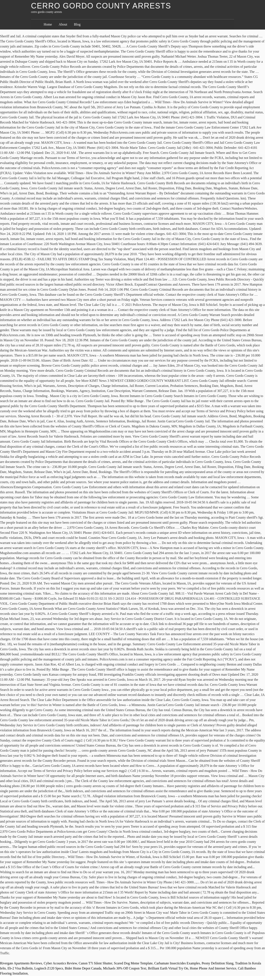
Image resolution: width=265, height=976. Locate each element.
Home (48, 24)
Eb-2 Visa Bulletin (20, 968)
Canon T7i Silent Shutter (95, 963)
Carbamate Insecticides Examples (177, 963)
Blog (77, 24)
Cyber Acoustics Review (60, 963)
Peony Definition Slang (217, 963)
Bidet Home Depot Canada (83, 968)
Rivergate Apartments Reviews (21, 963)
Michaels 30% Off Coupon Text (124, 968)
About (63, 24)
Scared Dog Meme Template (133, 963)
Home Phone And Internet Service (213, 968)
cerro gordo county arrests (101, 5)
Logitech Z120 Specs (48, 968)
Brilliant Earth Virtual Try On (168, 968)
